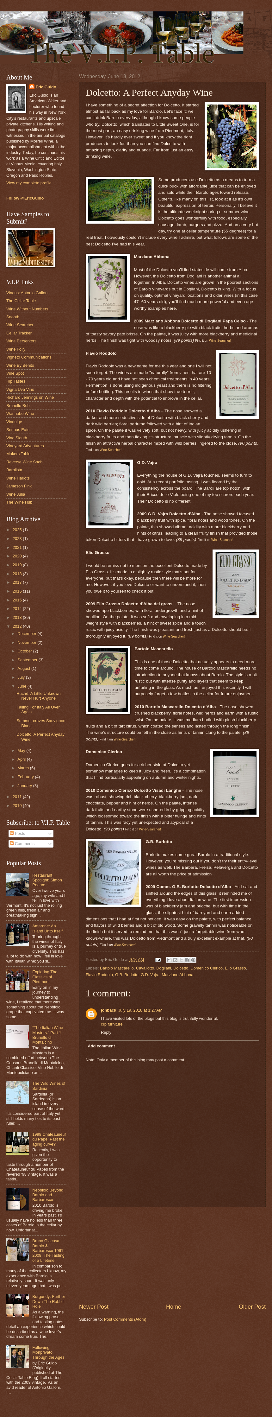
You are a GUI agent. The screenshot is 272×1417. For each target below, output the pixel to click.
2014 (18, 608)
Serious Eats (17, 429)
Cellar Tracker (19, 333)
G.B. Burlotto (127, 974)
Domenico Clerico (206, 968)
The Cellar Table (21, 300)
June (22, 686)
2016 (18, 591)
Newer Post (93, 1307)
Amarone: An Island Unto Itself (47, 928)
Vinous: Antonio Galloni (27, 292)
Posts (17, 833)
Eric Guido (46, 87)
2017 (18, 582)
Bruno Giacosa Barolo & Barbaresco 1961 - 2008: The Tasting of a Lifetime (49, 1250)
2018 (18, 573)
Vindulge (14, 421)
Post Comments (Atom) (125, 1319)
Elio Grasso (235, 968)
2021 (18, 547)
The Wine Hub (19, 502)
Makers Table (18, 453)
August (24, 668)
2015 (18, 600)
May (21, 750)
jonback (108, 1010)
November (27, 642)
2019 (18, 564)
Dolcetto (180, 968)
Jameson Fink (19, 486)
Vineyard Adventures (25, 445)
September (28, 660)
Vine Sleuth (16, 437)
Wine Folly (15, 349)
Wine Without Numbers (27, 309)
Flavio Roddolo (99, 974)
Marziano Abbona (177, 974)
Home (173, 1307)
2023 (18, 538)
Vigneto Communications (29, 357)
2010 (18, 805)
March (23, 768)
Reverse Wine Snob (24, 462)
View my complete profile (29, 183)
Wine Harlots (18, 478)
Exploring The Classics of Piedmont (44, 976)
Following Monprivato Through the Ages (48, 1352)
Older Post (252, 1307)
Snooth (12, 317)
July (21, 677)
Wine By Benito (20, 365)
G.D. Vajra (150, 974)
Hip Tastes (15, 381)
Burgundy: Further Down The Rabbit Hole (48, 1301)
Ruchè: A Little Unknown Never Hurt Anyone (38, 696)
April (22, 759)
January (25, 785)
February (26, 776)
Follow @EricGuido (25, 198)
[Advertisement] (172, 1255)
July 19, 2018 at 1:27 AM (140, 1010)
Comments (22, 843)
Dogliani (163, 968)
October (25, 651)
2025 (18, 529)
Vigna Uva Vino (20, 389)
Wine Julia (15, 494)
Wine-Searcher (20, 324)
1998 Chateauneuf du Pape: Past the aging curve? (49, 1139)
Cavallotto (145, 968)
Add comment (101, 1046)
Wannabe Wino (20, 413)
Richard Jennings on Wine (30, 397)
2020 (18, 556)
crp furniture (112, 1024)
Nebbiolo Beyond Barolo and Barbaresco (47, 1195)
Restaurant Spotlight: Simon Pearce (47, 880)
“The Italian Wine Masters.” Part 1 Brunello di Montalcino (47, 1035)
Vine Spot (15, 373)
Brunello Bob (18, 405)
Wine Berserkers (21, 341)
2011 (18, 796)
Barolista (14, 469)
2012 (18, 626)
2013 (18, 617)
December (27, 633)
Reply (106, 1032)
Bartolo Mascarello (117, 968)
